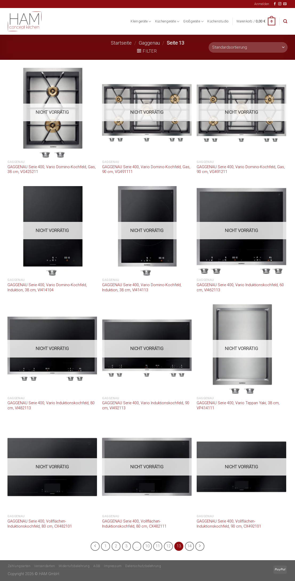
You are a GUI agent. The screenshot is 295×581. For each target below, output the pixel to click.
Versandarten (44, 566)
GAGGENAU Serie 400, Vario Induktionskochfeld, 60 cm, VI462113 (240, 287)
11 (158, 546)
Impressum (113, 566)
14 (189, 546)
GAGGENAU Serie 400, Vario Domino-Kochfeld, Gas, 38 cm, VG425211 (51, 169)
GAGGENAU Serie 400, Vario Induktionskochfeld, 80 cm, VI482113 (51, 405)
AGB (96, 566)
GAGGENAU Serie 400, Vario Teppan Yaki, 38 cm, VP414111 (238, 405)
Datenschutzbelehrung (143, 566)
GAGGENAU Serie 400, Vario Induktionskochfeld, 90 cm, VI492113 (145, 405)
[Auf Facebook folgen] (274, 4)
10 (147, 546)
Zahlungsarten (19, 566)
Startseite (121, 43)
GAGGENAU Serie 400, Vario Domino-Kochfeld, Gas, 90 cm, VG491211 (241, 169)
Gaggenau (149, 43)
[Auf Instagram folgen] (279, 4)
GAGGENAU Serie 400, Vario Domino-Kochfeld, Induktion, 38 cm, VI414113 (141, 287)
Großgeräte (193, 21)
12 (168, 546)
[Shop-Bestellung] (248, 47)
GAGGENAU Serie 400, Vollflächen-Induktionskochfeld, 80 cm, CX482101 (39, 524)
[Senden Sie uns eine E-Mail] (284, 4)
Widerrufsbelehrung (74, 566)
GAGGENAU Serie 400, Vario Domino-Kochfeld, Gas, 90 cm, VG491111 (146, 169)
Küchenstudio (217, 21)
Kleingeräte (141, 21)
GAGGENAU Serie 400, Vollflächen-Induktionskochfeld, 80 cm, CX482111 (134, 524)
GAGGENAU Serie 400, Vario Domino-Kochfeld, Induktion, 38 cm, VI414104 (47, 287)
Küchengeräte (167, 21)
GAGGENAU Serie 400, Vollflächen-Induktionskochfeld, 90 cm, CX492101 (229, 524)
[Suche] (285, 21)
